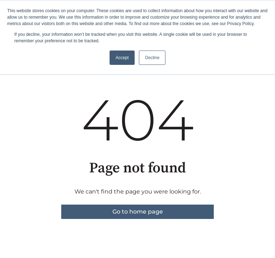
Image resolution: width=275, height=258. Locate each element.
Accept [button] (122, 57)
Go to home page (137, 211)
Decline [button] (152, 57)
